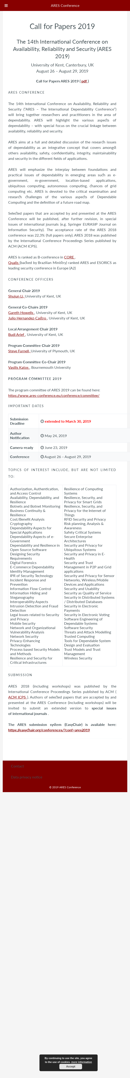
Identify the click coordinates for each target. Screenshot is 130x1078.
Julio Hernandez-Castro (27, 318)
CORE (69, 257)
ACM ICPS (17, 697)
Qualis (14, 262)
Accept (70, 1066)
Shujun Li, (16, 296)
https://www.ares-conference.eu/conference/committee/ (53, 395)
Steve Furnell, (19, 351)
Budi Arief (16, 334)
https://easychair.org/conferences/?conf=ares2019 (49, 730)
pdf (84, 81)
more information (81, 1062)
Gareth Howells (21, 312)
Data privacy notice (26, 777)
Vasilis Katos (18, 367)
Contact (17, 766)
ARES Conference (65, 5)
